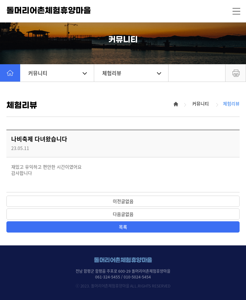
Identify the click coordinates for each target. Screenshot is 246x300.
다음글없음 (123, 214)
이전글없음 (123, 201)
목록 (123, 227)
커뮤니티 (57, 73)
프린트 (236, 73)
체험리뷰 (131, 73)
